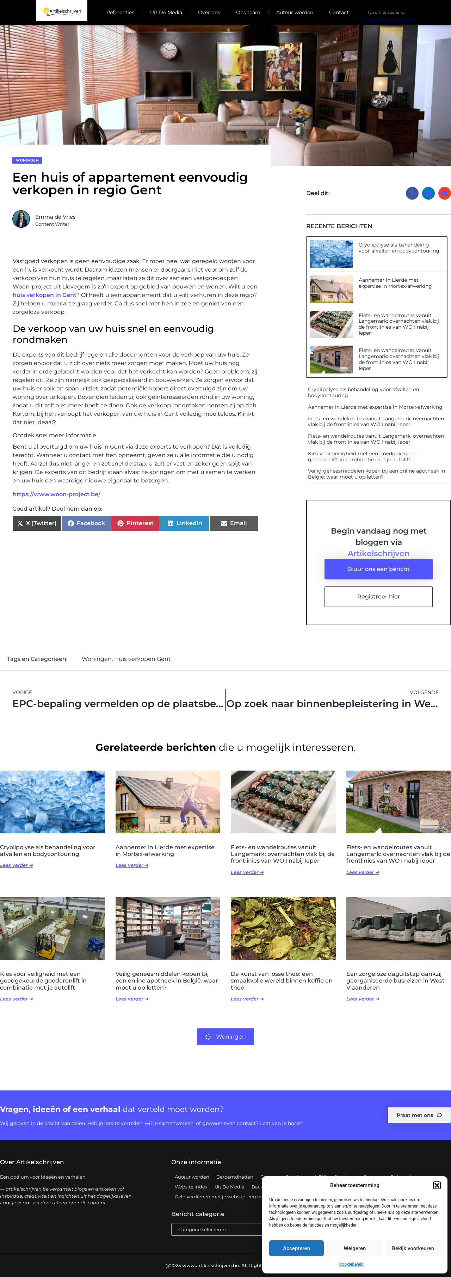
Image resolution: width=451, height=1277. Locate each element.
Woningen (27, 160)
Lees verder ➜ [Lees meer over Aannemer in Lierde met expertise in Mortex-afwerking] (132, 865)
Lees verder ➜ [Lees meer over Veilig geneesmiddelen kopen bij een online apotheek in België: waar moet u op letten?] (132, 999)
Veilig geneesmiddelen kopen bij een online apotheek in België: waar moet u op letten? (376, 474)
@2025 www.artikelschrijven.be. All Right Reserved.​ (226, 1265)
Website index (191, 1187)
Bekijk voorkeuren (413, 1248)
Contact (339, 12)
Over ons (209, 12)
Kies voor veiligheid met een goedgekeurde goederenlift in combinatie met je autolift (361, 456)
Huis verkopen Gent (142, 659)
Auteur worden (294, 12)
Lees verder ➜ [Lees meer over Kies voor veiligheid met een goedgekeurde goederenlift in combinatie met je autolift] (16, 999)
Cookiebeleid (351, 1264)
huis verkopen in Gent (44, 295)
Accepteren (296, 1248)
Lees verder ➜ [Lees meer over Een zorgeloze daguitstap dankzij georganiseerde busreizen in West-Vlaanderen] (362, 999)
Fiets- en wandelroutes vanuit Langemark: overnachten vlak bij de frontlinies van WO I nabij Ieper (399, 324)
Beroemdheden (234, 1177)
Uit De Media (166, 12)
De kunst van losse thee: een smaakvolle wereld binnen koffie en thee (282, 981)
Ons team (248, 12)
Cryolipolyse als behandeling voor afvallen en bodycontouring (399, 248)
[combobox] (389, 12)
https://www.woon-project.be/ (56, 494)
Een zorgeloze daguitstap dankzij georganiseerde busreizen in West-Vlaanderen (396, 981)
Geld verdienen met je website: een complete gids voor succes (246, 1196)
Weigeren (355, 1248)
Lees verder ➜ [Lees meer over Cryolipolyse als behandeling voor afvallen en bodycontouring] (16, 865)
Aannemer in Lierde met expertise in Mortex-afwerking (395, 283)
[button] (436, 1185)
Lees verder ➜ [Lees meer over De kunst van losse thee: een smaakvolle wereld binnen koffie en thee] (247, 999)
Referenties (120, 12)
